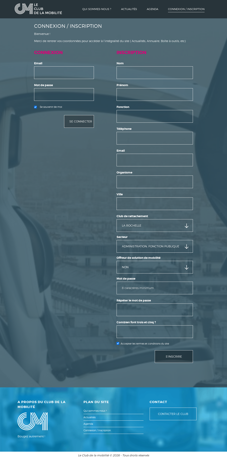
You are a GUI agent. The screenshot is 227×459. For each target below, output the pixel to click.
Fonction (123, 107)
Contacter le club (173, 414)
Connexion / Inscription (186, 9)
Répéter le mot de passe (134, 300)
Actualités (129, 9)
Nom (120, 63)
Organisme (124, 172)
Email (38, 63)
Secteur (122, 237)
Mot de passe (43, 85)
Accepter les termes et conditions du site (145, 343)
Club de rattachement (132, 216)
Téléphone (124, 129)
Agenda (152, 9)
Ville (120, 194)
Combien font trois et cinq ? (136, 322)
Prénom (122, 85)
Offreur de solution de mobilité (138, 258)
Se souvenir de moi (48, 106)
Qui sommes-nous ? (96, 9)
